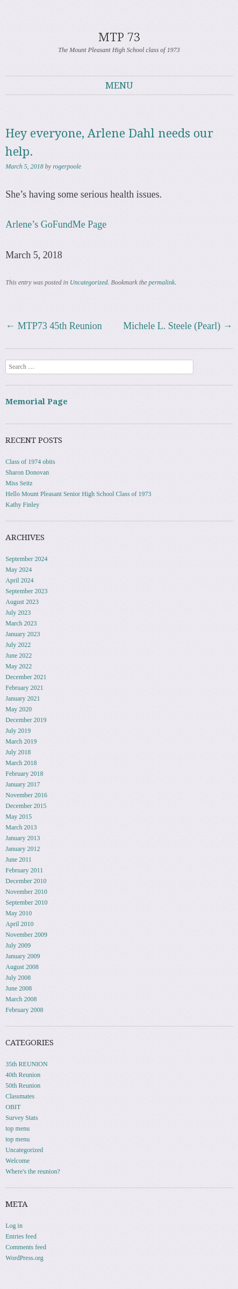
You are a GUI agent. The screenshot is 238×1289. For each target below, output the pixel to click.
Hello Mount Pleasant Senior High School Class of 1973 (78, 494)
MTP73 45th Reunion (53, 326)
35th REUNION (26, 1064)
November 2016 (26, 795)
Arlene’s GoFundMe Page (55, 224)
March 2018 (21, 763)
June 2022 (18, 655)
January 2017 (22, 784)
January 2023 (22, 634)
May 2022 (18, 666)
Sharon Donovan (27, 472)
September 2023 (26, 591)
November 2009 (26, 934)
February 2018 (24, 773)
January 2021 (22, 698)
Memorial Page (36, 401)
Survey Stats (21, 1117)
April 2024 (19, 580)
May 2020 (18, 709)
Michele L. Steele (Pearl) (177, 326)
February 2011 (24, 870)
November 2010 (26, 891)
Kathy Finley (22, 504)
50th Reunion (22, 1085)
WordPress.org (24, 1258)
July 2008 (18, 977)
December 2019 (25, 720)
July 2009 (18, 945)
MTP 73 (119, 37)
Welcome (17, 1160)
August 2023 (22, 602)
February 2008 (24, 1010)
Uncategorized (89, 282)
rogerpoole (67, 166)
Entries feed (21, 1236)
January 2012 (22, 849)
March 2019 (21, 741)
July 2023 (18, 612)
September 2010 (26, 902)
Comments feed (25, 1247)
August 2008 (22, 967)
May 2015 (18, 816)
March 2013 (21, 827)
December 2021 (25, 677)
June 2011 (18, 859)
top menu (17, 1128)
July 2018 (18, 752)
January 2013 (22, 838)
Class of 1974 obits (30, 461)
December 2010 (25, 881)
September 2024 (26, 559)
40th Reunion (22, 1075)
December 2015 (25, 806)
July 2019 (18, 730)
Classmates (19, 1096)
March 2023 (21, 623)
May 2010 (18, 913)
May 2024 (18, 569)
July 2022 (18, 645)
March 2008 (21, 999)
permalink (162, 282)
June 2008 (18, 988)
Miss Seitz (18, 483)
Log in (14, 1225)
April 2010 (19, 924)
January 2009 (22, 956)
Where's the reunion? (32, 1171)
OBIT (12, 1107)
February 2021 (24, 687)
